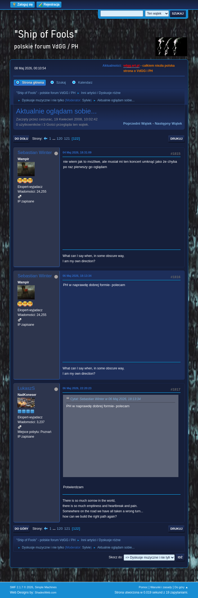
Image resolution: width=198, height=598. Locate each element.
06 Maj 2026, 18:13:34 (76, 275)
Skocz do (115, 557)
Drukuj (176, 138)
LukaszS (26, 388)
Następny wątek (168, 123)
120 (59, 139)
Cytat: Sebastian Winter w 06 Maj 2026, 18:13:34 (105, 399)
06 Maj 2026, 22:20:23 (76, 388)
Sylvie (86, 100)
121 (67, 139)
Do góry (21, 528)
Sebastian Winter (34, 152)
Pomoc (143, 587)
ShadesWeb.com (45, 592)
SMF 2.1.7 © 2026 (21, 587)
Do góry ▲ (181, 587)
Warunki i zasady (161, 587)
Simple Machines (46, 587)
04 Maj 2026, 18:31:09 (76, 152)
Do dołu (21, 138)
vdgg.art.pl (131, 65)
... (54, 139)
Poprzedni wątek (137, 123)
